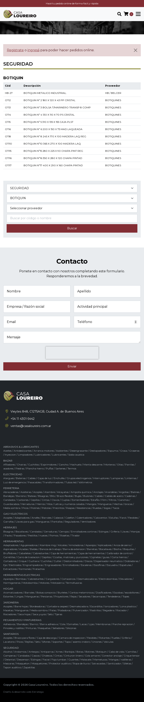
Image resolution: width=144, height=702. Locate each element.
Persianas (46, 596)
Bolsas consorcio (46, 592)
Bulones (88, 495)
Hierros (41, 504)
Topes (126, 596)
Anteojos (34, 651)
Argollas (124, 492)
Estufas (113, 517)
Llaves (125, 531)
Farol (123, 517)
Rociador (121, 610)
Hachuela (75, 464)
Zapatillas (29, 667)
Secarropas (98, 596)
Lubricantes (59, 454)
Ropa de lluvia (81, 663)
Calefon (69, 517)
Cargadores (52, 578)
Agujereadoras (29, 545)
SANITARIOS (11, 633)
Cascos (36, 655)
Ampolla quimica (81, 492)
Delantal (10, 659)
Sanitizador (114, 663)
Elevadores (125, 578)
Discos (88, 561)
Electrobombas (108, 578)
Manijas (135, 531)
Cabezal (58, 517)
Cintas (45, 499)
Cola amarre (92, 655)
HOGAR (8, 588)
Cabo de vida (116, 651)
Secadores (84, 596)
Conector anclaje (112, 655)
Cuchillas (46, 561)
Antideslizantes (23, 450)
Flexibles (133, 517)
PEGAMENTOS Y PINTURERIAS (22, 620)
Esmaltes (72, 624)
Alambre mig (48, 545)
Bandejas (8, 495)
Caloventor (100, 517)
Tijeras (58, 614)
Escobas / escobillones (126, 592)
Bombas (21, 578)
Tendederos (113, 596)
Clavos (55, 499)
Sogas (107, 507)
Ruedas (97, 507)
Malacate (86, 659)
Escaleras (86, 565)
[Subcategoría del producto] (72, 198)
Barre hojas (21, 606)
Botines (89, 651)
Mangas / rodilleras (120, 659)
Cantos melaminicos (81, 592)
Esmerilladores (80, 499)
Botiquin (101, 651)
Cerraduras (50, 531)
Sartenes (60, 468)
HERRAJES (10, 527)
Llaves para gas (25, 521)
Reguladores (72, 521)
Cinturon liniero (73, 655)
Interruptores (101, 478)
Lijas (91, 624)
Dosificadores (103, 592)
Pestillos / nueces (38, 535)
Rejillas (29, 641)
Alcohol (7, 651)
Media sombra (11, 507)
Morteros (109, 464)
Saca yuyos (39, 614)
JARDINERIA (11, 602)
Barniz (34, 624)
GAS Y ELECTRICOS (15, 513)
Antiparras (47, 651)
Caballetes (25, 553)
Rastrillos (95, 610)
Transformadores (53, 482)
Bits (52, 495)
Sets (50, 614)
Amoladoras (76, 545)
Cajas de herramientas (91, 553)
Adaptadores (22, 517)
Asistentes (62, 450)
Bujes (78, 495)
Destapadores (98, 450)
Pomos (54, 535)
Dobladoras (131, 561)
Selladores (58, 628)
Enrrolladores (71, 565)
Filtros (112, 499)
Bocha (117, 549)
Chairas (21, 464)
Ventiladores (88, 521)
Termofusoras (74, 582)
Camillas (131, 651)
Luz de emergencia (14, 482)
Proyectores (61, 596)
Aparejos (91, 545)
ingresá (33, 50)
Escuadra (112, 565)
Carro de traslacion (28, 557)
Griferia (115, 531)
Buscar (72, 228)
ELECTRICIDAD (12, 474)
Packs (8, 535)
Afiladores (9, 464)
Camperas (9, 655)
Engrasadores (53, 565)
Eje (5, 565)
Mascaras (8, 663)
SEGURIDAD (11, 647)
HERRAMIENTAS (13, 541)
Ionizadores (111, 606)
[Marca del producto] (72, 208)
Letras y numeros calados (69, 504)
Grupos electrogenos (79, 478)
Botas (79, 651)
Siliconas (71, 628)
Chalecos (47, 655)
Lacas (83, 624)
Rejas (73, 596)
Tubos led (70, 482)
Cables (32, 478)
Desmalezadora (79, 606)
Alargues (8, 478)
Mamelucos (100, 659)
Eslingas (103, 531)
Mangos (91, 504)
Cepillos (35, 499)
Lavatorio (9, 641)
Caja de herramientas (63, 553)
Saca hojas (24, 614)
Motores (44, 582)
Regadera (108, 610)
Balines (135, 492)
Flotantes (104, 637)
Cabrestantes (41, 553)
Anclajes (98, 492)
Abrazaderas (10, 492)
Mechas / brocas (123, 504)
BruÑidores (10, 553)
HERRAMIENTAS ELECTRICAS (21, 574)
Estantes (8, 596)
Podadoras (64, 610)
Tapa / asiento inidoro (77, 641)
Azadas (23, 549)
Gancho (63, 464)
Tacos (116, 507)
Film (104, 499)
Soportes (57, 641)
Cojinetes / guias (99, 557)
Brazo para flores (24, 637)
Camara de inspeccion (72, 637)
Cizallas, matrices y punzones (70, 557)
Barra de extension (74, 549)
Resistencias (84, 507)
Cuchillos (33, 464)
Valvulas (108, 641)
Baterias (21, 478)
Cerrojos (64, 531)
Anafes (36, 517)
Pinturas (31, 628)
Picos (25, 507)
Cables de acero (114, 495)
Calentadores (84, 517)
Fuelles (116, 637)
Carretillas (9, 557)
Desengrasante (79, 450)
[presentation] (72, 353)
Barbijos (69, 651)
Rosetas (64, 535)
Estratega (38, 691)
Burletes (62, 592)
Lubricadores (42, 454)
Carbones (23, 499)
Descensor (23, 659)
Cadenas (130, 495)
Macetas (8, 610)
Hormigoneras (11, 582)
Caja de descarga (47, 637)
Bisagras (43, 495)
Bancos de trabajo (50, 549)
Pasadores (20, 535)
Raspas (70, 507)
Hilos (49, 504)
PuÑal (49, 468)
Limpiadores (25, 454)
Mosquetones (39, 663)
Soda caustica (76, 454)
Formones (25, 568)
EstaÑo (95, 499)
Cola (62, 624)
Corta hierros (119, 557)
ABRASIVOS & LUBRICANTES (21, 446)
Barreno (21, 495)
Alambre (49, 492)
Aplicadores (105, 545)
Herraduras (28, 504)
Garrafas (8, 521)
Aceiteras (25, 492)
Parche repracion (123, 624)
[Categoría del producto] (72, 188)
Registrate (15, 50)
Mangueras (105, 504)
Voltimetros (85, 482)
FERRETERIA (11, 488)
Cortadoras (10, 561)
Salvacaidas (98, 663)
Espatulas (125, 565)
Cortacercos (68, 578)
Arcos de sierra (122, 545)
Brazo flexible (65, 495)
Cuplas (65, 499)
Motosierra (57, 582)
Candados (9, 499)
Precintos (58, 507)
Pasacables (34, 482)
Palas (53, 610)
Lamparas (117, 478)
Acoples (37, 492)
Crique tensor (132, 655)
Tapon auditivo (12, 667)
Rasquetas (44, 628)
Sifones (46, 641)
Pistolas (46, 507)
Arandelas (111, 492)
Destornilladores (73, 561)
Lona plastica (128, 606)
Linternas (130, 478)
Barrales (46, 517)
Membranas (103, 624)
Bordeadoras (37, 606)
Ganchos (123, 499)
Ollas (120, 464)
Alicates (62, 545)
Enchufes (59, 478)
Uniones (97, 641)
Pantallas (57, 521)
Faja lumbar (59, 659)
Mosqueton (23, 663)
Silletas (127, 663)
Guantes (73, 659)
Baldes (34, 549)
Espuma (113, 450)
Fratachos (39, 568)
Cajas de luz (45, 478)
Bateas (32, 495)
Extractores (10, 568)
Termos (72, 468)
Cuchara (34, 561)
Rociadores (9, 614)
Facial (46, 659)
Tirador (75, 535)
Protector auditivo (60, 663)
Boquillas (128, 549)
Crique (22, 561)
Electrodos (15, 565)
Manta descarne (92, 464)
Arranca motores (44, 450)
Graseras (134, 450)
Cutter (58, 561)
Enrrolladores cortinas (84, 531)
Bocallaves (21, 531)
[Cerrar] (135, 50)
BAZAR (7, 460)
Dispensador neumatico (108, 561)
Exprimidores (49, 464)
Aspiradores (10, 549)
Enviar (72, 366)
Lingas (19, 596)
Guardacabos (11, 504)
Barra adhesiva (49, 624)
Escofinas (99, 565)
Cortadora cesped (57, 606)
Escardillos (96, 606)
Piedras (19, 468)
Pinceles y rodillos (13, 628)
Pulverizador (80, 610)
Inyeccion (10, 454)
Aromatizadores (13, 592)
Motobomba (30, 582)
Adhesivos (9, 624)
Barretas (92, 549)
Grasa (123, 450)
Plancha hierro (35, 468)
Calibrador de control (119, 553)
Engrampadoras (33, 565)
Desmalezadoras (87, 578)
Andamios (20, 651)
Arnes (59, 651)
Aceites (7, 450)
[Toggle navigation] (137, 14)
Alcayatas (63, 492)
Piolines (35, 507)
